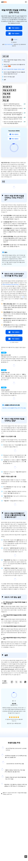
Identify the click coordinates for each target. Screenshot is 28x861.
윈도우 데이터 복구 (9, 44)
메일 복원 (6, 94)
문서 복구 (6, 97)
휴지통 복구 (7, 87)
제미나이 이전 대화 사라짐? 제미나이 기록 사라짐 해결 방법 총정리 (15, 122)
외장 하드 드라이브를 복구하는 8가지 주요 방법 (14, 408)
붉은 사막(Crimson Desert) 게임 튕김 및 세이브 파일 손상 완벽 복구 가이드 (15, 118)
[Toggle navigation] (26, 2)
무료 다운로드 (14, 28)
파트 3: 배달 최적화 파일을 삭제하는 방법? (14, 69)
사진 (23, 297)
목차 (3, 181)
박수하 (15, 39)
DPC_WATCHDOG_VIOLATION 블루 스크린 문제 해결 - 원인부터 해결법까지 (15, 113)
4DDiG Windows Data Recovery (11, 284)
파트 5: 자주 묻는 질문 (9, 76)
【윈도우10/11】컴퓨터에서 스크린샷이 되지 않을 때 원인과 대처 (15, 109)
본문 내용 (5, 56)
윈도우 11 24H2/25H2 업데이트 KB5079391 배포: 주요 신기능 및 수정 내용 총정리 (15, 104)
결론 (5, 79)
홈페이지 (5, 792)
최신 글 (5, 100)
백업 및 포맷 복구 (9, 90)
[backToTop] (25, 856)
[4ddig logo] (4, 2)
